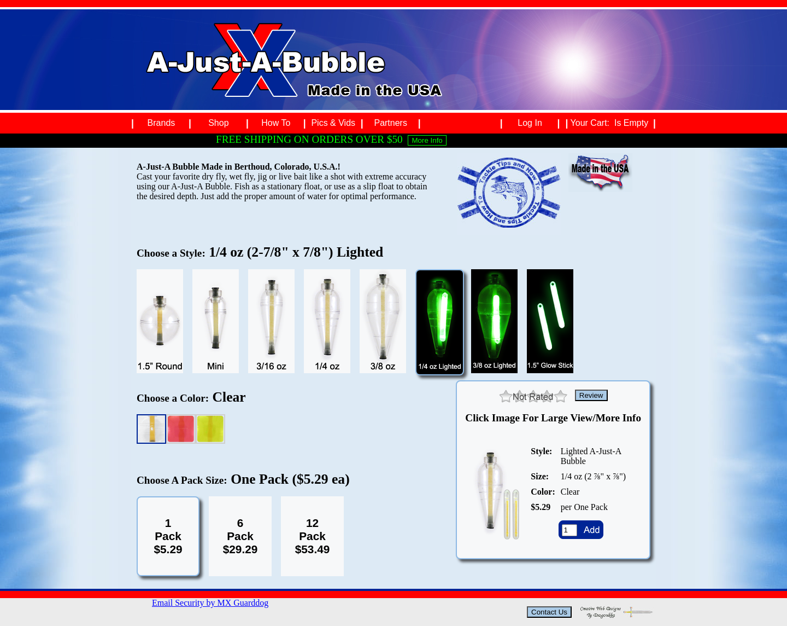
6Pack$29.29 (240, 536)
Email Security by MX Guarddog (210, 602)
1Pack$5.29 (168, 536)
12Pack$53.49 (312, 536)
